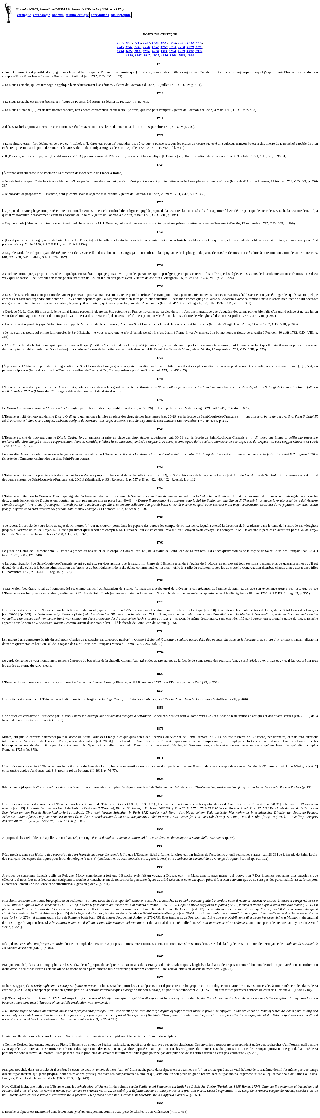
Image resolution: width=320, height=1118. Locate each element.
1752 (155, 47)
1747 (128, 47)
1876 (155, 51)
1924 (172, 51)
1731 (181, 43)
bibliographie (120, 15)
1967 (155, 55)
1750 (146, 47)
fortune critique (77, 15)
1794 (120, 51)
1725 (164, 43)
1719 (137, 43)
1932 (190, 51)
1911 (164, 51)
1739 (198, 43)
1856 (146, 51)
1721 (146, 43)
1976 (164, 55)
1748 (137, 47)
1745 (120, 47)
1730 (172, 43)
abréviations (100, 15)
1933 (198, 51)
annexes (57, 15)
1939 (129, 55)
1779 (190, 47)
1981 (173, 55)
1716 (128, 43)
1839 (137, 51)
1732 (190, 43)
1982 (181, 55)
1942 (138, 55)
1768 (181, 47)
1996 (190, 55)
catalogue (24, 15)
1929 (181, 51)
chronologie (41, 15)
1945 (147, 55)
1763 (172, 47)
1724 (155, 43)
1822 (129, 51)
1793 (198, 47)
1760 (164, 47)
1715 (120, 43)
